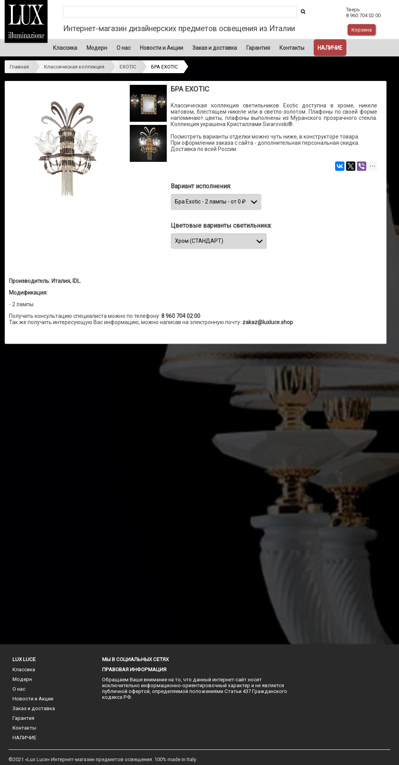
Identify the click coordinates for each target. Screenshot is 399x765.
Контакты (291, 48)
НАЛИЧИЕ (330, 48)
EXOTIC (128, 67)
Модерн (97, 48)
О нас (124, 48)
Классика (65, 48)
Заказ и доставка (214, 48)
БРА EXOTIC (164, 67)
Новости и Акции (161, 48)
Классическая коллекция (74, 67)
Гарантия (258, 48)
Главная (19, 67)
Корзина (361, 30)
